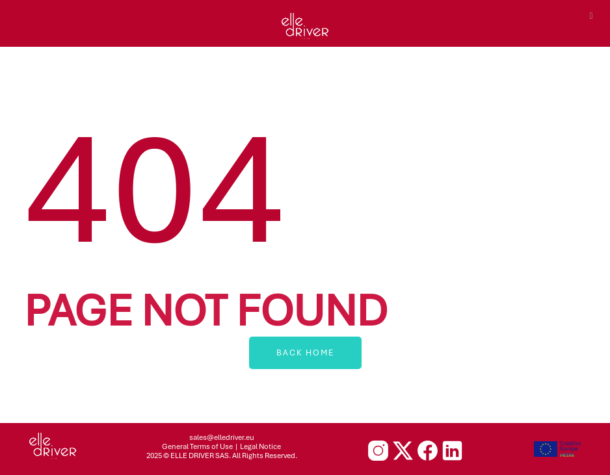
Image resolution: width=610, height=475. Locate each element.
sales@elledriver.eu (221, 437)
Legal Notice (260, 446)
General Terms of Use (197, 446)
